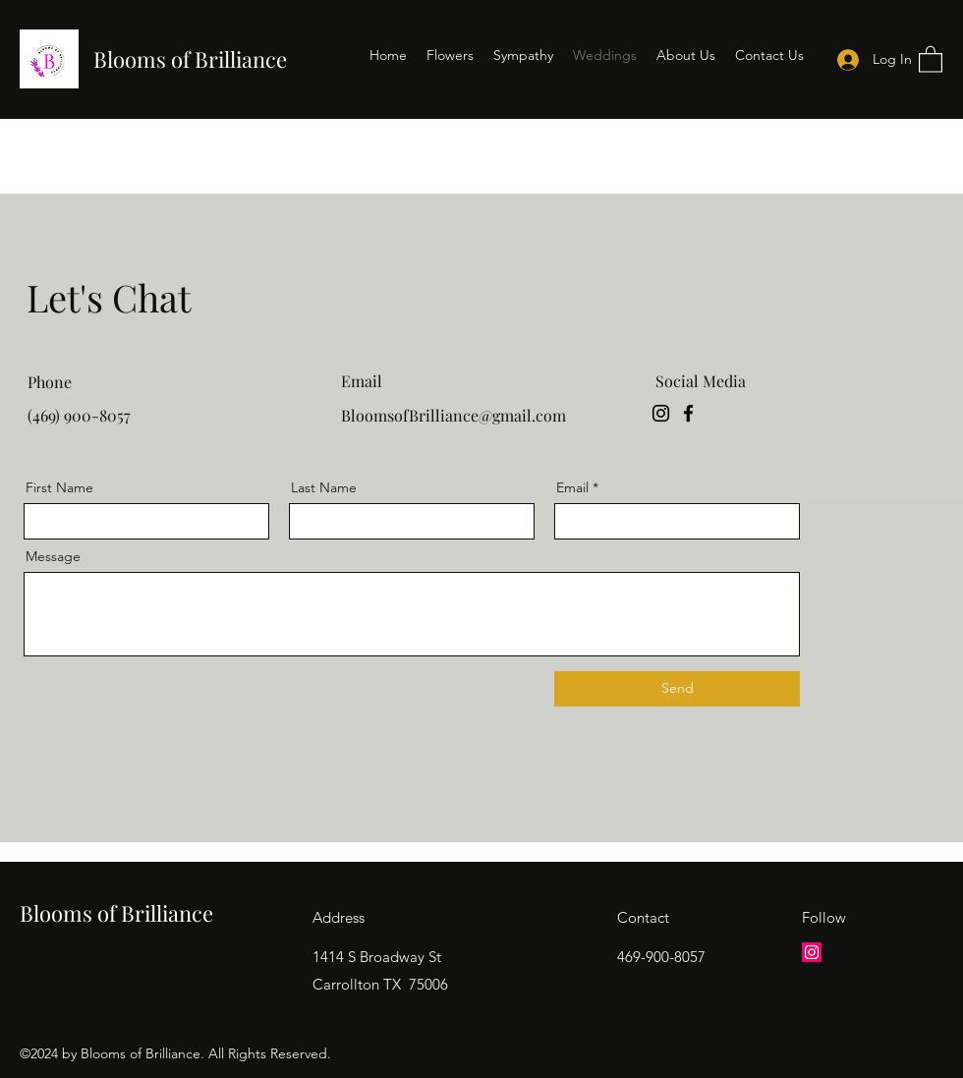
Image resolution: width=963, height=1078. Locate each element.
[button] (930, 58)
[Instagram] (661, 413)
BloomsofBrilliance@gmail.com (453, 415)
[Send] (677, 689)
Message (53, 556)
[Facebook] (688, 413)
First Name (59, 487)
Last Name (324, 487)
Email (572, 487)
